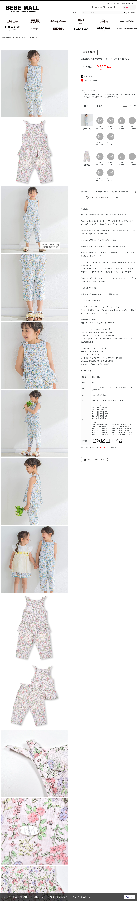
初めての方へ (131, 13)
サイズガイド (104, 448)
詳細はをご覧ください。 (74, 897)
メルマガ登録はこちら (95, 459)
